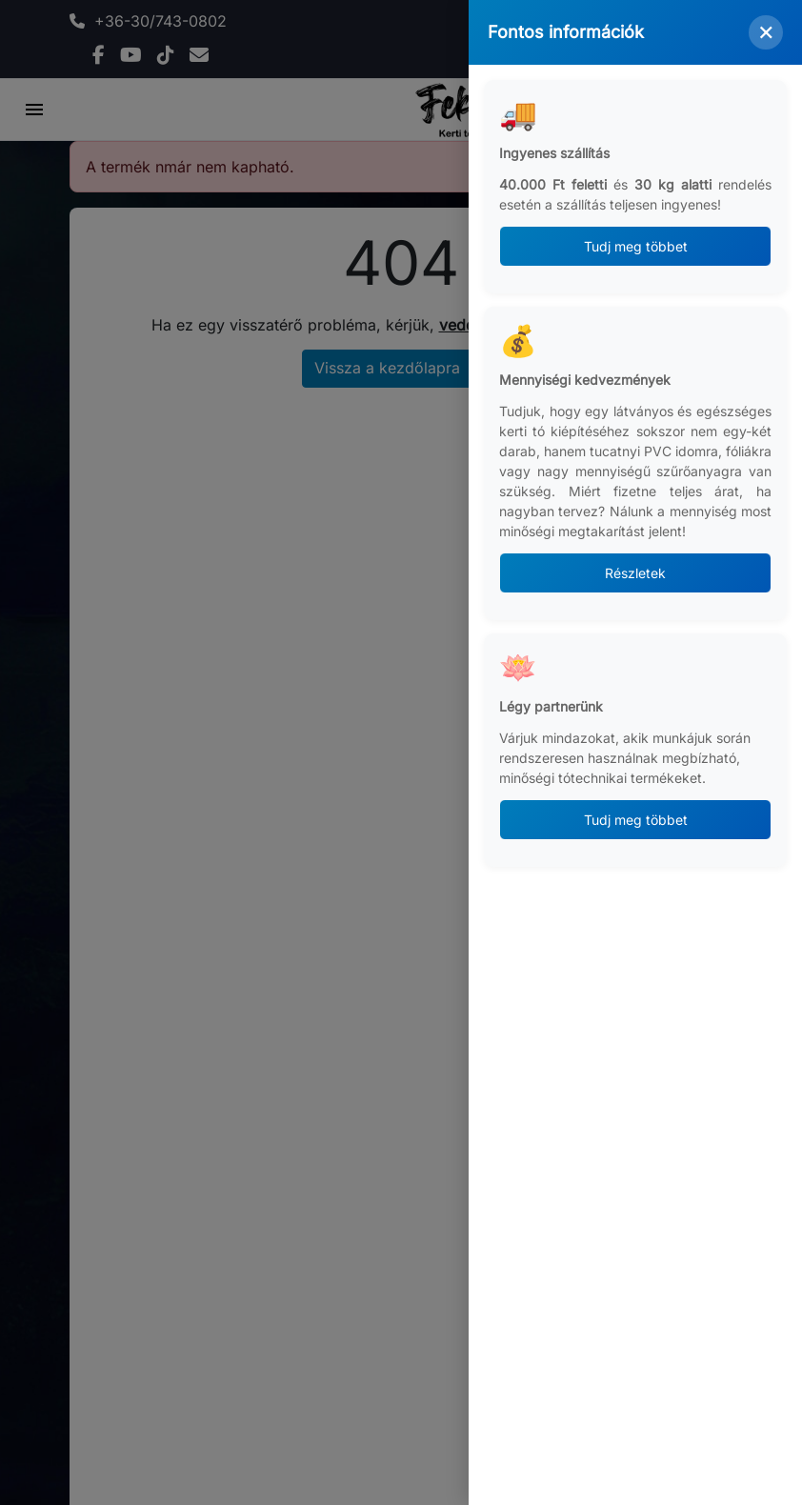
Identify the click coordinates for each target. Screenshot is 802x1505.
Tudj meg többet (636, 246)
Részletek (635, 573)
